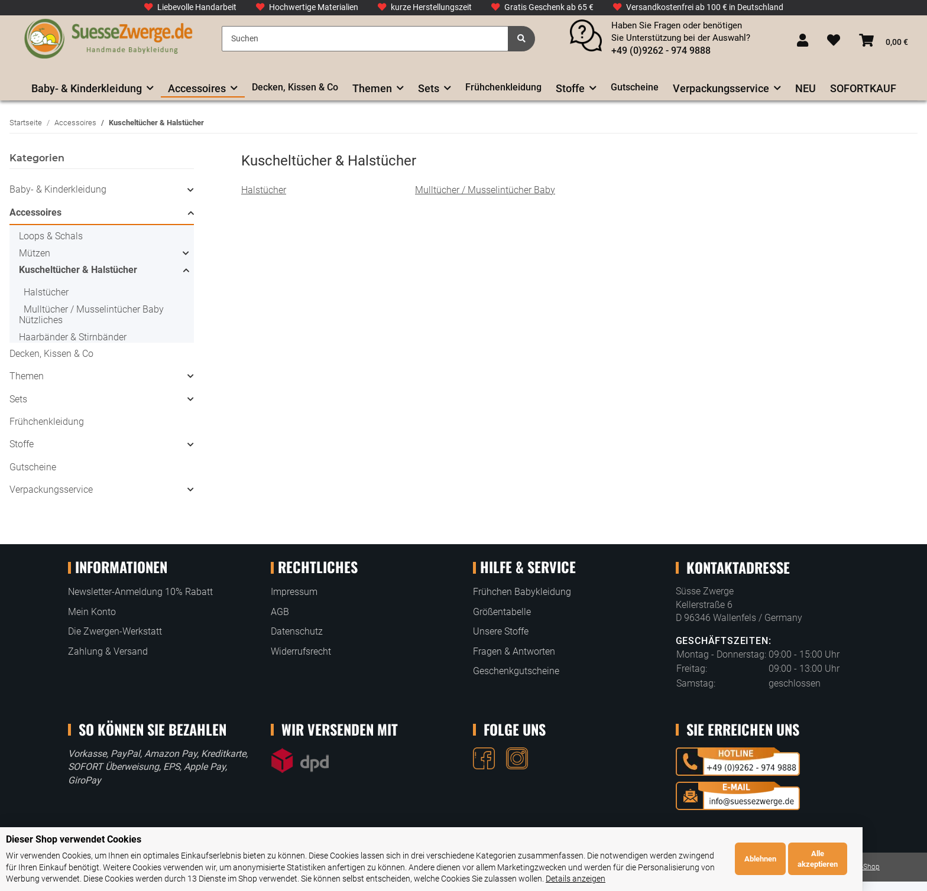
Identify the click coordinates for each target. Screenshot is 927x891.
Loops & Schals (51, 236)
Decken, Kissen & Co (51, 353)
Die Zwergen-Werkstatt (115, 631)
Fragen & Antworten (514, 651)
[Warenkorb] (884, 41)
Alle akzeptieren (881, 859)
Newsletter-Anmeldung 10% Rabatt (140, 591)
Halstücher (263, 190)
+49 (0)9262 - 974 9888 (661, 50)
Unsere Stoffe (501, 631)
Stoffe (21, 444)
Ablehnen (824, 858)
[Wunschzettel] (834, 41)
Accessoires (35, 212)
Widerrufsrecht (301, 651)
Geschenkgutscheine (516, 671)
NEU (805, 88)
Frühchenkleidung (46, 421)
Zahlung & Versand (108, 651)
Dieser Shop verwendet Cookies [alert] (73, 839)
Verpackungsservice (51, 489)
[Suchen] (365, 38)
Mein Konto (92, 611)
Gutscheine (32, 467)
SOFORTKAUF (863, 88)
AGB (280, 611)
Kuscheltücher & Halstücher (78, 269)
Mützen (34, 253)
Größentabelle (502, 611)
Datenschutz (297, 631)
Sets (18, 399)
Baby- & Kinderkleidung (57, 189)
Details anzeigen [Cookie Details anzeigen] (446, 878)
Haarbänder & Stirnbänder (73, 337)
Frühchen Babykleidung (522, 591)
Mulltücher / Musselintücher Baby (485, 190)
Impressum (294, 591)
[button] (802, 41)
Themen (26, 376)
